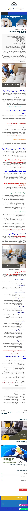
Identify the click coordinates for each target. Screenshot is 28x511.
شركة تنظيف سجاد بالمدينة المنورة (21, 441)
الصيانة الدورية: (22, 48)
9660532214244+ (18, 8)
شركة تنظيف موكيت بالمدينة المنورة (12, 106)
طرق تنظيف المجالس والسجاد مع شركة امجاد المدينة (18, 42)
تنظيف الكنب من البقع (21, 45)
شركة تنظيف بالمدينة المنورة (14, 353)
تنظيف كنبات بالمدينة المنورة (21, 44)
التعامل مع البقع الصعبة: (8, 47)
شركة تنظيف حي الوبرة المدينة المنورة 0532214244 (18, 464)
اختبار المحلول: (22, 47)
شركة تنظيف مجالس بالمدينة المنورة (20, 36)
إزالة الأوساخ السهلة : (13, 46)
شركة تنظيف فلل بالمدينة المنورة (12, 135)
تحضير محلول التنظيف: (8, 46)
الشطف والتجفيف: (14, 47)
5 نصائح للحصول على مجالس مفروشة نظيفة (19, 49)
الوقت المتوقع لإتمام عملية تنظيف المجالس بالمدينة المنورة (18, 37)
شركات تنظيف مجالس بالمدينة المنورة (20, 39)
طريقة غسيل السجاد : (15, 43)
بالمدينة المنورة (15, 151)
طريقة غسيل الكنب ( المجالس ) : (21, 43)
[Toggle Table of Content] (24, 35)
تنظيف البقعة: (18, 47)
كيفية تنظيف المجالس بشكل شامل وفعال (19, 38)
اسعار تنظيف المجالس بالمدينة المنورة (20, 40)
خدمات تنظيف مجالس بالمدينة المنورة (11, 36)
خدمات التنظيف (17, 29)
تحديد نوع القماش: (22, 46)
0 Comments (23, 29)
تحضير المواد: (17, 46)
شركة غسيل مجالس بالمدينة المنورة (20, 41)
